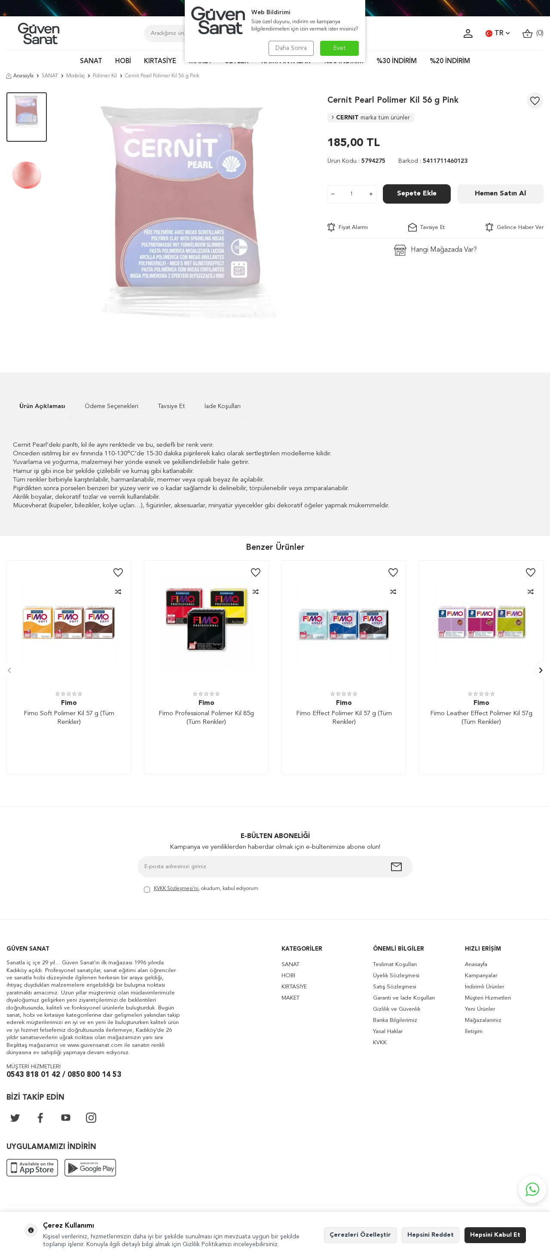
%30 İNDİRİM (396, 61)
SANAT (91, 61)
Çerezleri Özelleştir (360, 1235)
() (533, 33)
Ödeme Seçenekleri (111, 406)
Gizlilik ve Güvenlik (396, 1009)
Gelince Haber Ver (515, 227)
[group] (187, 219)
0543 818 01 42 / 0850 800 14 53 (63, 1075)
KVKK (380, 1043)
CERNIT (371, 118)
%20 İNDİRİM (450, 61)
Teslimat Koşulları (395, 964)
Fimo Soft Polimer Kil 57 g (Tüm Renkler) (69, 718)
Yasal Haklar (388, 1031)
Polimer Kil (105, 76)
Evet (339, 48)
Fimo (69, 703)
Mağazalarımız (483, 1020)
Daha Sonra (291, 48)
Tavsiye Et (426, 227)
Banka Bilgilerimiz (395, 1020)
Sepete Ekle (417, 193)
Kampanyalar (481, 976)
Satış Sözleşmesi (394, 987)
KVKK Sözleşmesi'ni (176, 888)
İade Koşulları (223, 406)
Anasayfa (20, 76)
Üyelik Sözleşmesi (396, 976)
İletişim (474, 1031)
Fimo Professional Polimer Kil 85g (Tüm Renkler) (206, 718)
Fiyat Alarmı (347, 227)
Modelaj (75, 76)
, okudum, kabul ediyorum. (202, 889)
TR (498, 33)
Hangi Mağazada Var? (435, 250)
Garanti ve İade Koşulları (404, 998)
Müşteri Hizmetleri (488, 998)
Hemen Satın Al (500, 193)
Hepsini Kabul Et (495, 1235)
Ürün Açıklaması (42, 406)
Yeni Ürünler (480, 1009)
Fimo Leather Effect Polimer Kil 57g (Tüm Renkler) (481, 718)
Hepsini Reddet (430, 1235)
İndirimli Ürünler (484, 987)
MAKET (290, 998)
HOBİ (123, 61)
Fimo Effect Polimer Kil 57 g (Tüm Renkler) (344, 718)
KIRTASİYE (160, 61)
